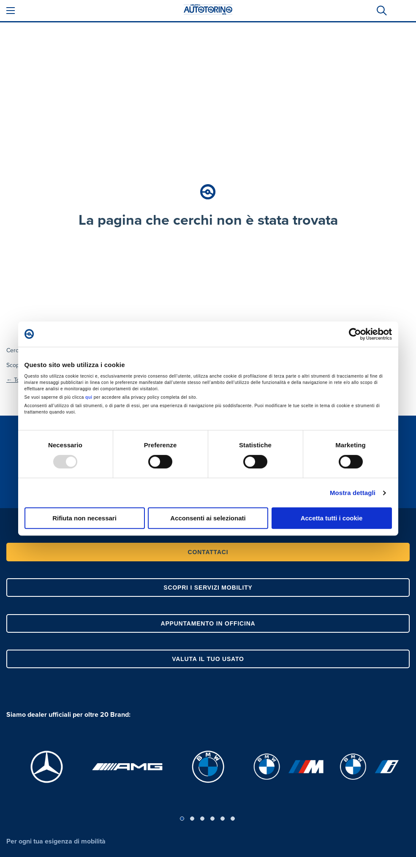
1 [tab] (182, 818)
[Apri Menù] (10, 10)
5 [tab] (222, 818)
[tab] (381, 10)
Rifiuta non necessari (84, 518)
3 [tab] (202, 818)
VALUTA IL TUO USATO (208, 659)
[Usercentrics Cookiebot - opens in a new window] (355, 334)
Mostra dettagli (352, 492)
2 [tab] (192, 818)
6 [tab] (233, 818)
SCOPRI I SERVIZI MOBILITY (207, 587)
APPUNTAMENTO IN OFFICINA (207, 623)
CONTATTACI (208, 552)
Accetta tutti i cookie (332, 518)
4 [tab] (212, 818)
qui (88, 397)
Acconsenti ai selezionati (207, 518)
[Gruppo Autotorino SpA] (208, 10)
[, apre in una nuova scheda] (46, 766)
